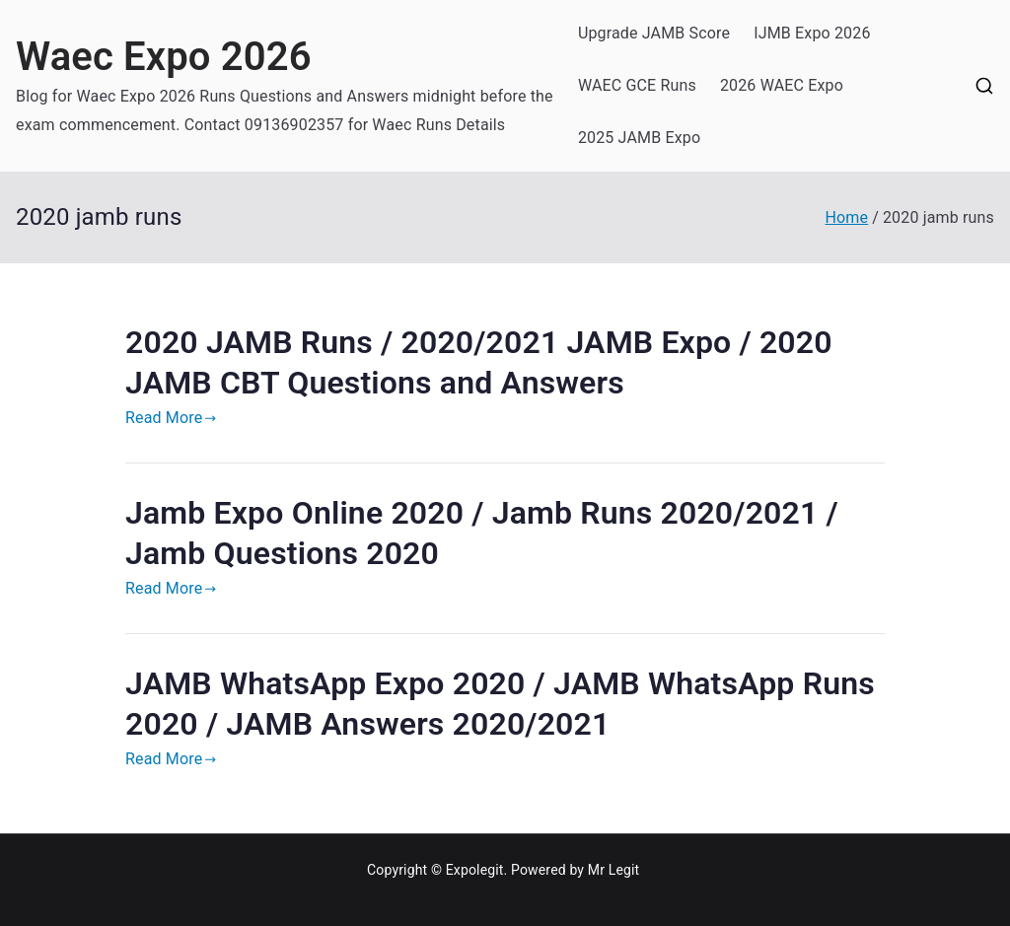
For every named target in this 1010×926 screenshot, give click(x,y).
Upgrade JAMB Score (654, 33)
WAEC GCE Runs (637, 85)
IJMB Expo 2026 (812, 33)
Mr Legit (614, 870)
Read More (171, 417)
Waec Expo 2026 (164, 57)
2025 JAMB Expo (639, 137)
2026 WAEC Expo (781, 85)
